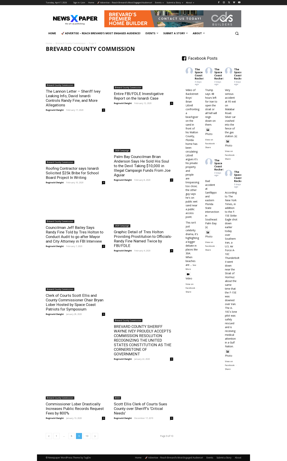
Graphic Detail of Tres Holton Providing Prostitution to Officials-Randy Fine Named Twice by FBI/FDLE (143, 239)
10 (87, 436)
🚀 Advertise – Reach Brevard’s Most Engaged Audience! (174, 457)
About (238, 457)
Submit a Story (224, 457)
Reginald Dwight (55, 110)
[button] (236, 33)
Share (188, 291)
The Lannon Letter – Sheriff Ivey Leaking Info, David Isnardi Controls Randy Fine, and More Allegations (73, 98)
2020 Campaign (122, 150)
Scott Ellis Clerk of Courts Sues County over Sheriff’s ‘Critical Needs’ (140, 408)
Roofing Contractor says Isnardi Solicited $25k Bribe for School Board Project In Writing (72, 173)
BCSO (117, 398)
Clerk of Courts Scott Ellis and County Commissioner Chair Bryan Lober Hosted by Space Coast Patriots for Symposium (74, 302)
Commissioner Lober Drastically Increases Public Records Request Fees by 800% (75, 408)
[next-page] (95, 436)
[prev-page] (49, 436)
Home (49, 43)
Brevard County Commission (70, 43)
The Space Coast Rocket (199, 74)
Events (209, 457)
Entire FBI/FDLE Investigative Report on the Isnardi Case (139, 96)
